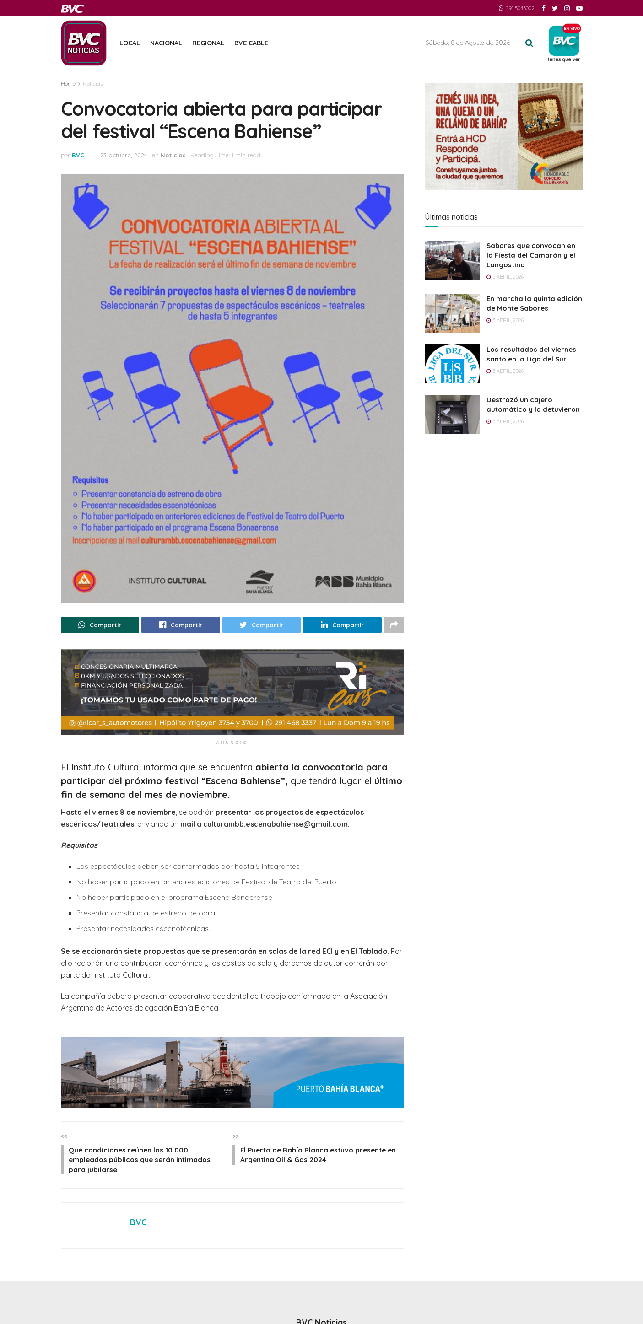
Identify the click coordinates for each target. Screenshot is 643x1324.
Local (129, 43)
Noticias (93, 83)
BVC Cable (251, 43)
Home (68, 83)
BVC (78, 155)
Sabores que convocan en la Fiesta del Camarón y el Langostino (530, 255)
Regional (208, 43)
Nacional (166, 43)
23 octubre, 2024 (123, 155)
